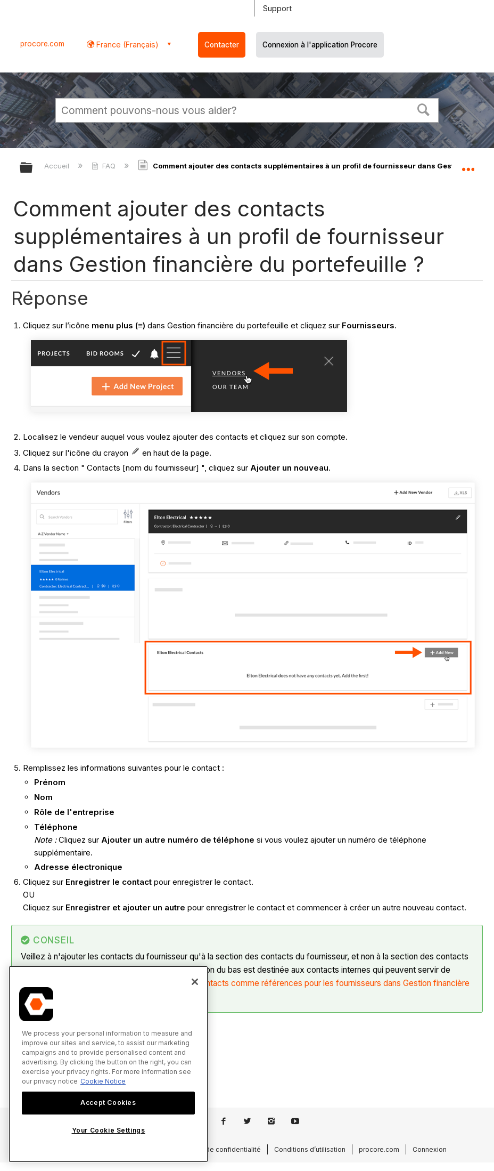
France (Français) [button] (126, 44)
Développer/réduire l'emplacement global (468, 164)
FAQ (105, 165)
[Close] (195, 982)
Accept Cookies (108, 1103)
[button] (424, 109)
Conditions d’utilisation (309, 1149)
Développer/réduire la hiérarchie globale (33, 168)
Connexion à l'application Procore (319, 45)
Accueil (57, 165)
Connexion (430, 1149)
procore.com (42, 43)
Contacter (221, 45)
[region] (108, 1064)
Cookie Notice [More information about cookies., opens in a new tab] (103, 1081)
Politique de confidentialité (218, 1149)
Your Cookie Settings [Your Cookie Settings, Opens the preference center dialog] (108, 1130)
